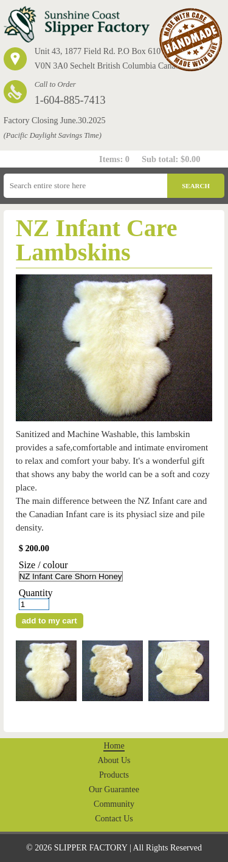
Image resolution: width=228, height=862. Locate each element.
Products (114, 774)
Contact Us (114, 818)
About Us (113, 760)
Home (113, 745)
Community (114, 804)
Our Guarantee (114, 789)
